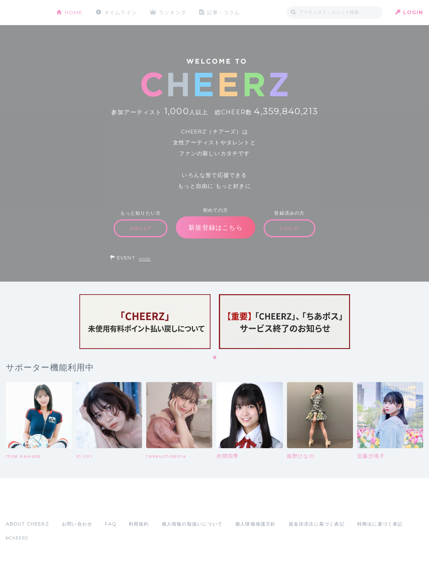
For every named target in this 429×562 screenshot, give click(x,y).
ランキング (173, 12)
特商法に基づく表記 (380, 524)
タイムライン (120, 12)
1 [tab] (215, 358)
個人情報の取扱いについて (192, 524)
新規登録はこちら (215, 227)
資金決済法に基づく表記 (317, 524)
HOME (74, 12)
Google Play (69, 505)
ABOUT (140, 228)
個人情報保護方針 (255, 524)
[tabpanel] (145, 321)
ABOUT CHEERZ (27, 524)
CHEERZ (25, 12)
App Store (25, 505)
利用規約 (139, 524)
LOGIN (413, 12)
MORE (145, 259)
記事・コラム (223, 12)
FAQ (110, 524)
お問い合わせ (77, 524)
